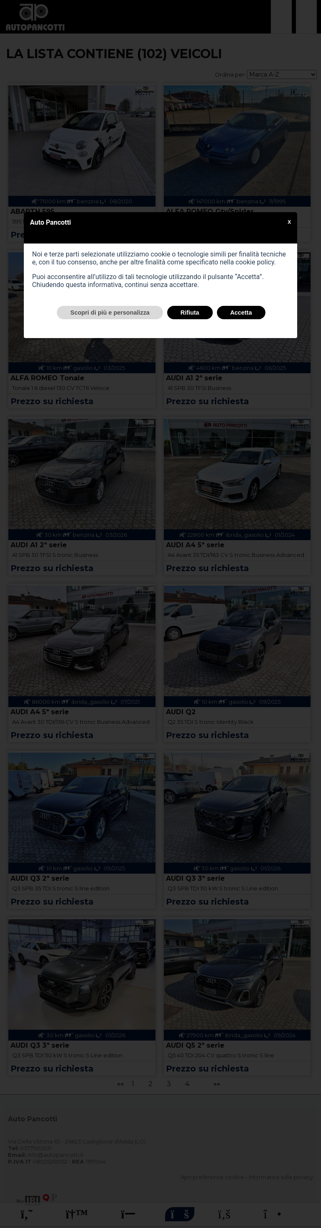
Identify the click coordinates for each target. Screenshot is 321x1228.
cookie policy (255, 262)
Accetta (241, 312)
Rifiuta (190, 312)
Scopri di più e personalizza (110, 312)
